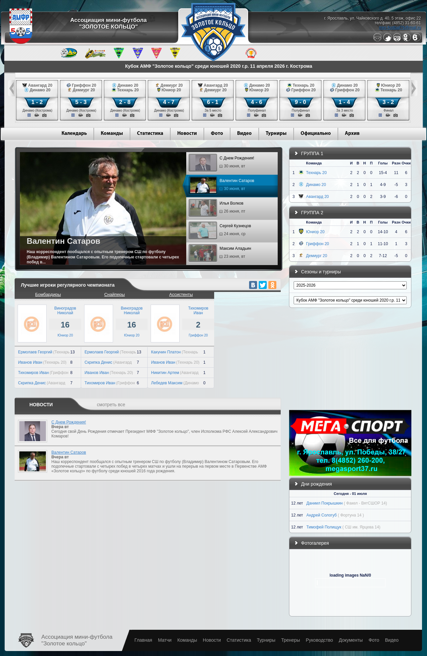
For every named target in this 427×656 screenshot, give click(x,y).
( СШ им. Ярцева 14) (361, 527)
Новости (187, 133)
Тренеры (290, 640)
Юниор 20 (65, 335)
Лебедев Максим (166, 383)
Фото (217, 133)
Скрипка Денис (32, 383)
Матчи (165, 640)
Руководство (319, 640)
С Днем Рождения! (222, 163)
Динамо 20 (316, 184)
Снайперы (114, 294)
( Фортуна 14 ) (351, 515)
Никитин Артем (165, 372)
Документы (351, 640)
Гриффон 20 (198, 335)
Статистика (150, 133)
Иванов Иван (30, 362)
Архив (352, 133)
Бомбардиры (48, 294)
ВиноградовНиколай (65, 310)
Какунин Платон (166, 352)
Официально (316, 133)
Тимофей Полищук (323, 527)
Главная (143, 640)
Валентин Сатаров (222, 185)
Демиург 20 (316, 255)
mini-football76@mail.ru (400, 27)
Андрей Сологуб (321, 515)
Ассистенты (181, 294)
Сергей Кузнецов (220, 231)
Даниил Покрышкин (324, 503)
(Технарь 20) (55, 362)
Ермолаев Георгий (35, 352)
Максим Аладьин (220, 253)
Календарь (74, 133)
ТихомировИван (198, 310)
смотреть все (111, 404)
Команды (112, 133)
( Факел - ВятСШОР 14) (365, 503)
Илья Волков (217, 208)
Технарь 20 (316, 172)
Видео (244, 133)
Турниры (276, 133)
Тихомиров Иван (33, 372)
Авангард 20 (317, 196)
